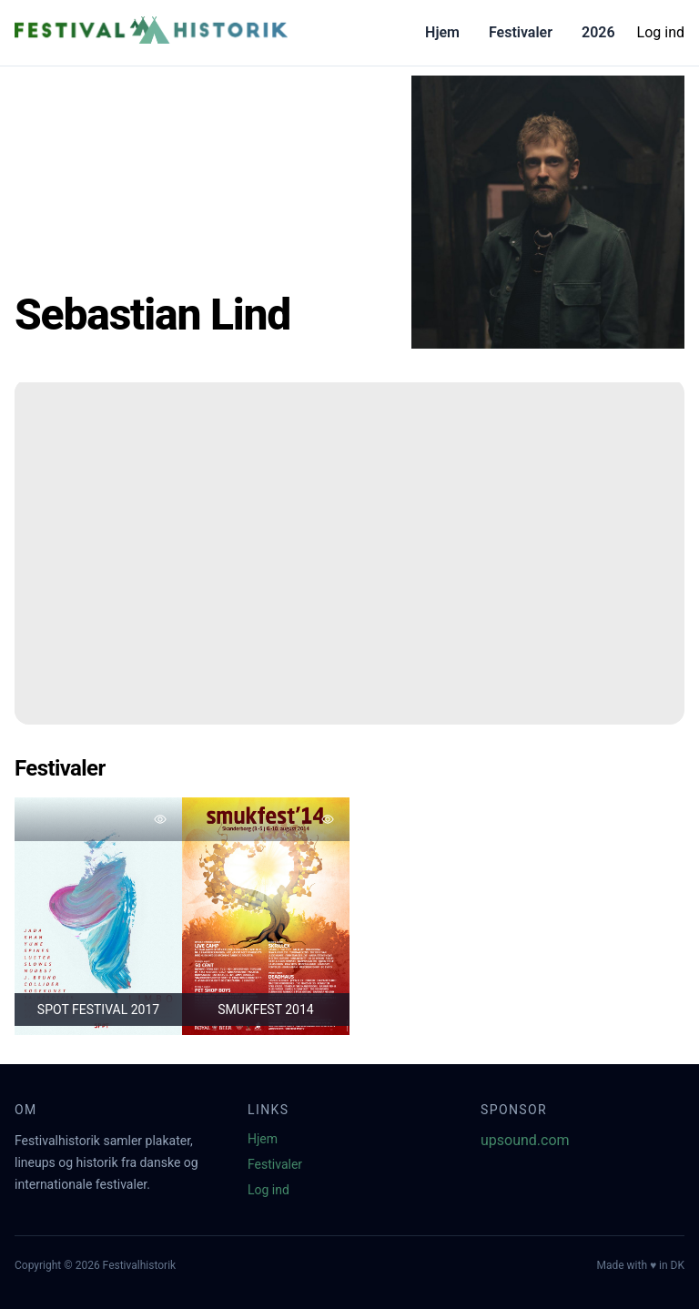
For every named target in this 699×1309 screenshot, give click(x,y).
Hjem (442, 32)
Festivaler (520, 32)
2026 (598, 32)
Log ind (660, 32)
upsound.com (525, 1140)
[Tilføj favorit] (160, 819)
